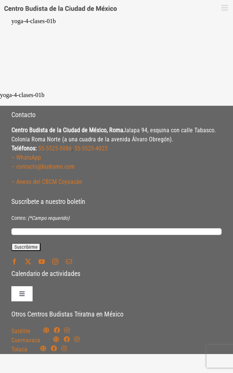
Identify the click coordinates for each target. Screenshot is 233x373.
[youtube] (42, 262)
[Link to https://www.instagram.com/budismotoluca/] (64, 348)
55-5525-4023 (91, 148)
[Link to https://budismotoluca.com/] (43, 348)
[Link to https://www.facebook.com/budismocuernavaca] (67, 339)
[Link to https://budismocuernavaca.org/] (56, 339)
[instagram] (55, 262)
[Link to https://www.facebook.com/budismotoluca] (54, 348)
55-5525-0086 (55, 148)
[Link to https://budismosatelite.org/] (46, 330)
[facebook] (14, 262)
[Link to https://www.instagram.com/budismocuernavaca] (77, 339)
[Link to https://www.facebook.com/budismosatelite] (57, 330)
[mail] (69, 262)
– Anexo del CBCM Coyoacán (46, 181)
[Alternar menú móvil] (225, 8)
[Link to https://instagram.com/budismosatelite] (67, 330)
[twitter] (28, 262)
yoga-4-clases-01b (33, 21)
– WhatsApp (26, 157)
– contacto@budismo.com (43, 166)
